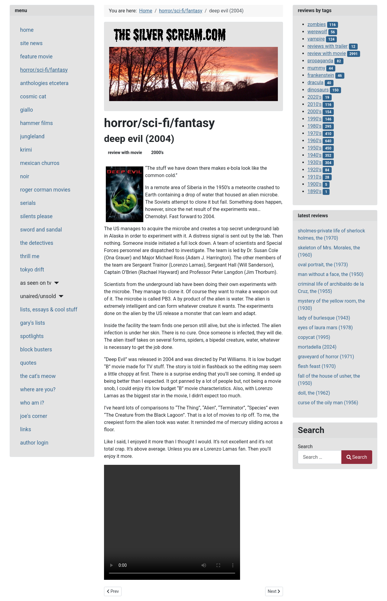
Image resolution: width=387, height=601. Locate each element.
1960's (314, 140)
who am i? (32, 403)
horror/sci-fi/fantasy (44, 70)
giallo (26, 110)
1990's (314, 119)
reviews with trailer (327, 46)
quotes (28, 363)
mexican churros (40, 163)
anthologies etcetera (44, 83)
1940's (314, 155)
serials (28, 203)
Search (305, 446)
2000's (157, 152)
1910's (314, 177)
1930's (314, 162)
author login (34, 443)
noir (24, 176)
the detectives (37, 243)
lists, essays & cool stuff (48, 310)
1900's (314, 184)
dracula (315, 82)
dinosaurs (318, 90)
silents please (36, 216)
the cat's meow (38, 376)
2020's (314, 97)
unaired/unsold (38, 296)
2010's (314, 104)
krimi (26, 150)
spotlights (32, 336)
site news (31, 43)
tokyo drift (32, 270)
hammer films (36, 123)
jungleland (32, 136)
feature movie (36, 57)
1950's (314, 148)
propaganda (320, 61)
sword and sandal (41, 230)
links (25, 429)
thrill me (29, 256)
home (27, 30)
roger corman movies (45, 190)
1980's (314, 126)
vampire (316, 39)
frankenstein (320, 75)
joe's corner (33, 416)
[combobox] (320, 457)
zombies (316, 24)
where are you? (38, 389)
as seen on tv (35, 283)
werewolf (317, 31)
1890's (314, 191)
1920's (314, 169)
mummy (316, 68)
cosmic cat (33, 97)
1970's (314, 133)
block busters (36, 349)
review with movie (125, 152)
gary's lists (32, 323)
